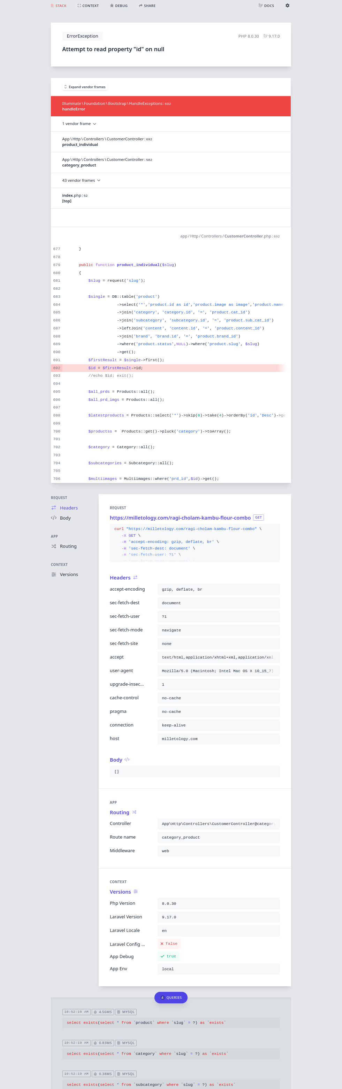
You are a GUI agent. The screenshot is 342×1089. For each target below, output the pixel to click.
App (54, 536)
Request (59, 498)
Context (59, 564)
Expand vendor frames (85, 87)
